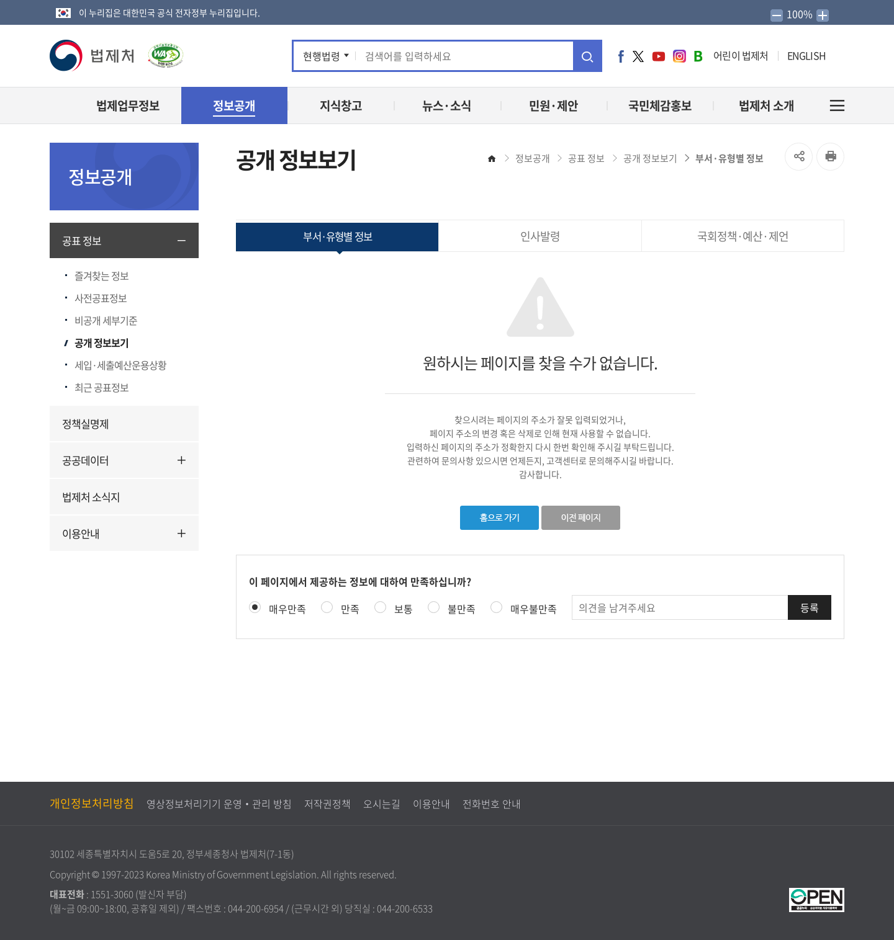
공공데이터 (85, 460)
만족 (350, 608)
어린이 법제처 (740, 55)
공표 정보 (81, 240)
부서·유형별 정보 (729, 158)
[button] (92, 55)
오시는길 (381, 803)
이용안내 (80, 533)
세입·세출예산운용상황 (120, 364)
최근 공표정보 (101, 387)
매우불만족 (533, 608)
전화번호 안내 (492, 803)
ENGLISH (806, 55)
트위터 (638, 56)
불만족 (462, 608)
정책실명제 (85, 423)
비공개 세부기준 (105, 320)
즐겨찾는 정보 (101, 275)
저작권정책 (327, 803)
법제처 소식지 (91, 496)
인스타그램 (679, 56)
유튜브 (659, 56)
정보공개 (532, 158)
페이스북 (621, 56)
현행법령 (321, 55)
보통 (403, 608)
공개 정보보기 (101, 342)
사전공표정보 (100, 297)
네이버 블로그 (698, 56)
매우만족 (287, 608)
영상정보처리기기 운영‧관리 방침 (219, 803)
